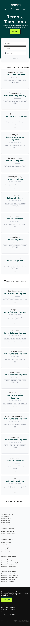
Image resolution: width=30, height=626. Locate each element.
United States (17, 98)
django (11, 487)
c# (14, 445)
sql (10, 80)
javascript (15, 122)
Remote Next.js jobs (6, 524)
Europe (17, 77)
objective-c (18, 166)
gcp (15, 103)
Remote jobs (6, 8)
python (5, 80)
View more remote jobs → (15, 501)
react (24, 266)
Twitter (12, 609)
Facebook (13, 612)
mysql (21, 101)
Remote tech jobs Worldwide (8, 573)
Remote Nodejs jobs (6, 518)
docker (24, 80)
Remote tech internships (7, 535)
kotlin (13, 205)
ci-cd (24, 166)
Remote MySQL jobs (6, 546)
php (5, 318)
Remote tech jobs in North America (9, 575)
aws (13, 80)
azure (12, 185)
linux (16, 185)
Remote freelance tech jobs (8, 533)
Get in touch (17, 8)
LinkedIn (12, 607)
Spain (17, 356)
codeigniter (22, 318)
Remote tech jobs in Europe (8, 579)
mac (21, 185)
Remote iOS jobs (5, 544)
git (24, 145)
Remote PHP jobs (5, 548)
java (5, 424)
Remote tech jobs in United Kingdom (10, 562)
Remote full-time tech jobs (7, 531)
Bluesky (12, 614)
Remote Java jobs (5, 520)
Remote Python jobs (6, 522)
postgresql (15, 101)
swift (9, 166)
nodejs (19, 266)
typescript (15, 147)
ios (5, 166)
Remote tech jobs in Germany (8, 564)
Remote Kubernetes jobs (7, 552)
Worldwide (17, 163)
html (17, 382)
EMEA (17, 242)
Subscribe (12, 9)
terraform (18, 80)
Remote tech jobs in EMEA (7, 581)
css (13, 382)
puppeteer (13, 266)
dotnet (15, 468)
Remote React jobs (5, 516)
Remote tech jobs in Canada (8, 561)
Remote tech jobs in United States (9, 559)
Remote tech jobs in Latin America (9, 577)
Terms (2, 612)
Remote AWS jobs (5, 550)
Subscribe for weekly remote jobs (16, 281)
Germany (17, 221)
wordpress (24, 403)
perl (4, 299)
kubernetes (15, 82)
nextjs (24, 380)
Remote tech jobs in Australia (8, 566)
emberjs (18, 338)
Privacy (3, 614)
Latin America (17, 263)
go (5, 122)
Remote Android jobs (6, 542)
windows (7, 185)
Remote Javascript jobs (7, 514)
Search (15, 58)
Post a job (25, 8)
